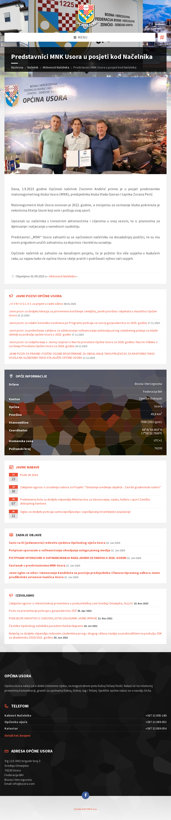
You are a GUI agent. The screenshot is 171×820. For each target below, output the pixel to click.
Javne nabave (28, 467)
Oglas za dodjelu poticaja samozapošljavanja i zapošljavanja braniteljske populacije (75, 512)
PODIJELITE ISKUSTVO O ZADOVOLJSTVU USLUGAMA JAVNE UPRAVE (53, 618)
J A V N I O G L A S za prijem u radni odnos (36, 304)
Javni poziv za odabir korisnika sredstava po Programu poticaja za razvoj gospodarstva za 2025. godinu (78, 323)
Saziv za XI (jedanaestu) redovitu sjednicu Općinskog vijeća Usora (57, 543)
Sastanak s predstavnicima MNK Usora (37, 565)
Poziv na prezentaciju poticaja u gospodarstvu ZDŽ (43, 611)
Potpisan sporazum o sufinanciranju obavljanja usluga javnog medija (59, 550)
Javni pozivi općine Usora (39, 296)
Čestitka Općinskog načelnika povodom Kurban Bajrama (46, 626)
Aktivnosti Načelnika (56, 67)
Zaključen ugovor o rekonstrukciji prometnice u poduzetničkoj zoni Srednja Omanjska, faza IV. (71, 603)
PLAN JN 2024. (29, 475)
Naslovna (17, 67)
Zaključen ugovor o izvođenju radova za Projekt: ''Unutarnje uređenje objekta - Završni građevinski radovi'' (90, 487)
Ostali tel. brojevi (17, 735)
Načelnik (32, 67)
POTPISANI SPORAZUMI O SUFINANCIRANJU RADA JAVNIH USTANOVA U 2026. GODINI (67, 558)
